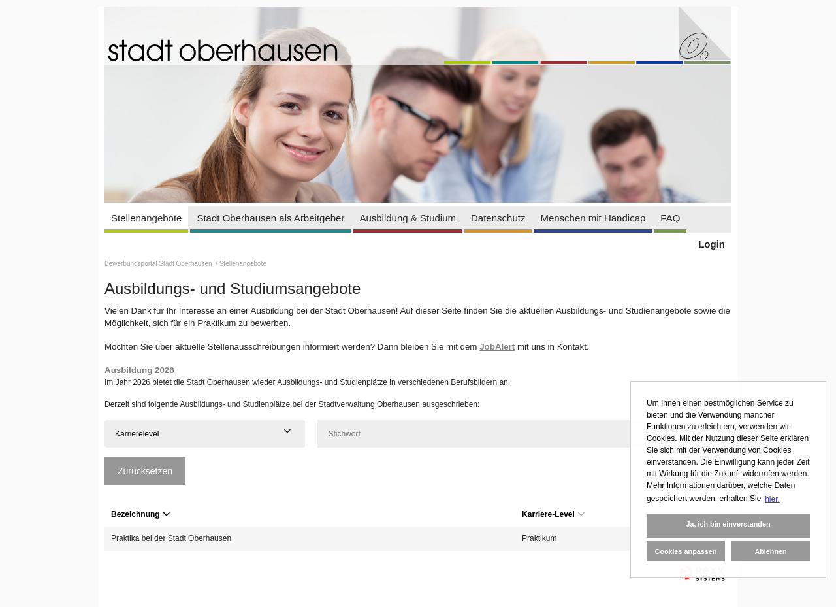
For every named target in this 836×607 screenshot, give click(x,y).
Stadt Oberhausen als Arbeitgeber (270, 217)
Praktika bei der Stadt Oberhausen (171, 538)
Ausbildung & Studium (407, 217)
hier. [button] (772, 499)
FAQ (670, 217)
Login (711, 244)
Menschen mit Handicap (592, 217)
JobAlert (497, 347)
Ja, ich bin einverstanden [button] (728, 524)
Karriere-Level (553, 514)
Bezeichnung (140, 514)
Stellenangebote (146, 217)
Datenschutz (498, 217)
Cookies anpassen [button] (686, 551)
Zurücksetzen (145, 471)
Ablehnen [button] (770, 551)
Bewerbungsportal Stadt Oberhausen (159, 263)
